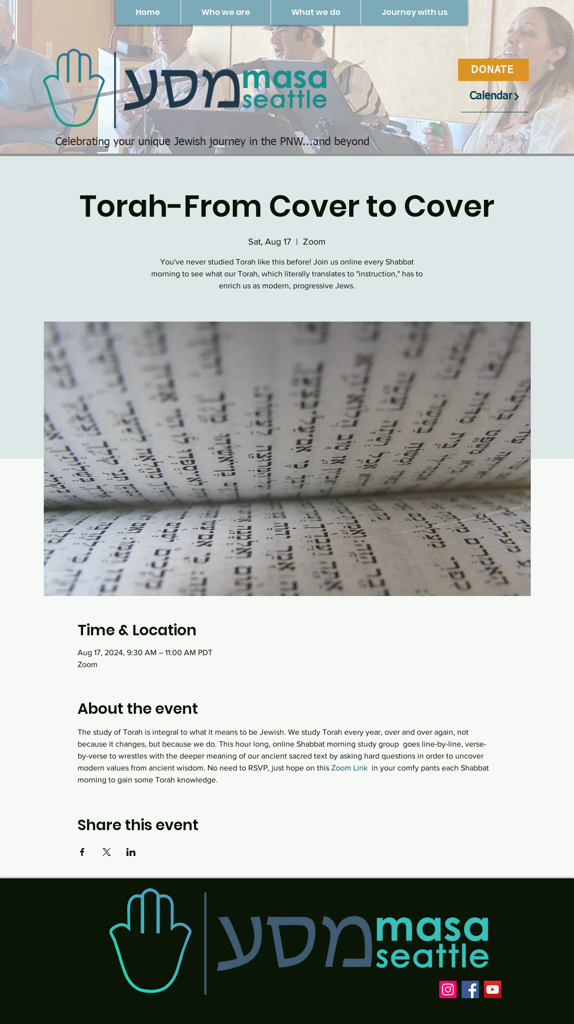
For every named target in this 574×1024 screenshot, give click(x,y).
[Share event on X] (106, 852)
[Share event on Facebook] (82, 852)
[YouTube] (492, 989)
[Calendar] (495, 96)
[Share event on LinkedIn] (131, 852)
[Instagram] (448, 989)
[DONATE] (493, 70)
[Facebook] (470, 989)
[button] (226, 12)
